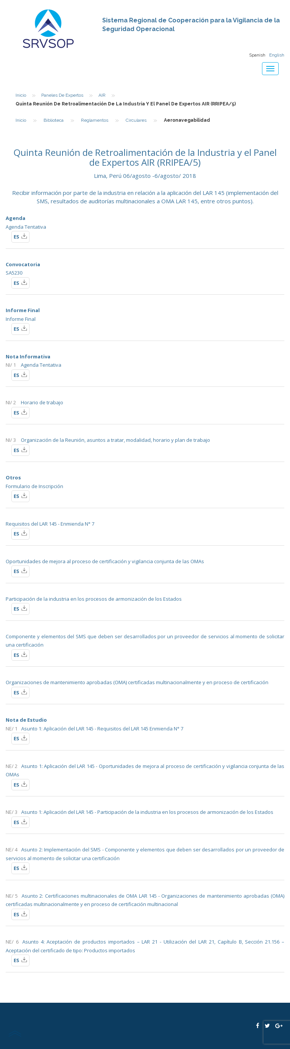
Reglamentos (94, 120)
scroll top (15, 1033)
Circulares (136, 120)
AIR (102, 95)
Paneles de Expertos (62, 95)
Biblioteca (54, 120)
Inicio (21, 95)
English (276, 55)
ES (20, 236)
